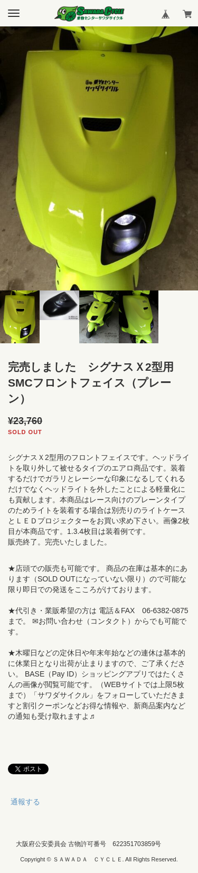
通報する (25, 801)
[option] (99, 158)
